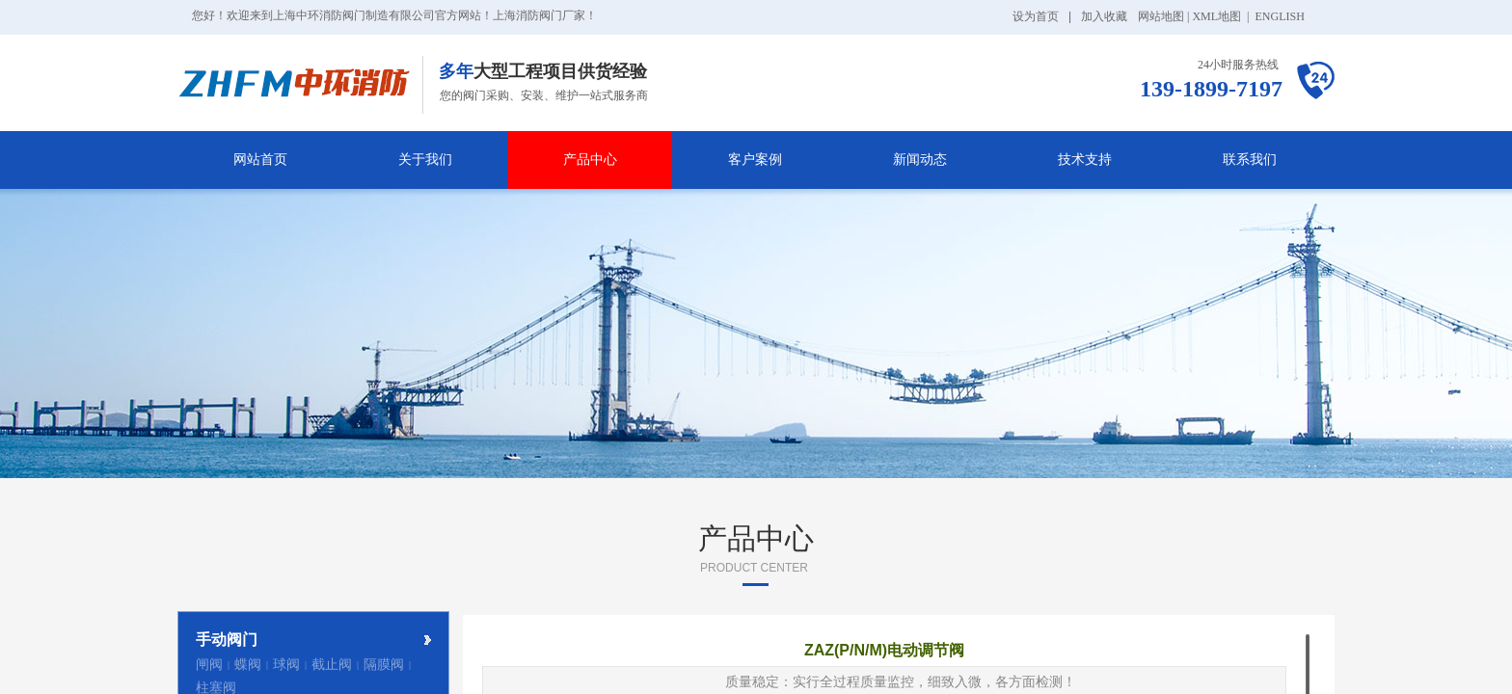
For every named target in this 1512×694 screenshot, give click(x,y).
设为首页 (1035, 16)
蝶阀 (247, 664)
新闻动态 (920, 159)
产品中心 (590, 159)
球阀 (286, 664)
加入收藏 (1104, 16)
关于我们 (425, 159)
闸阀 (209, 664)
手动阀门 (226, 639)
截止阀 (331, 664)
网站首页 (260, 159)
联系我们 (1250, 159)
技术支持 (1085, 159)
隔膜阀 (384, 664)
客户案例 (755, 159)
